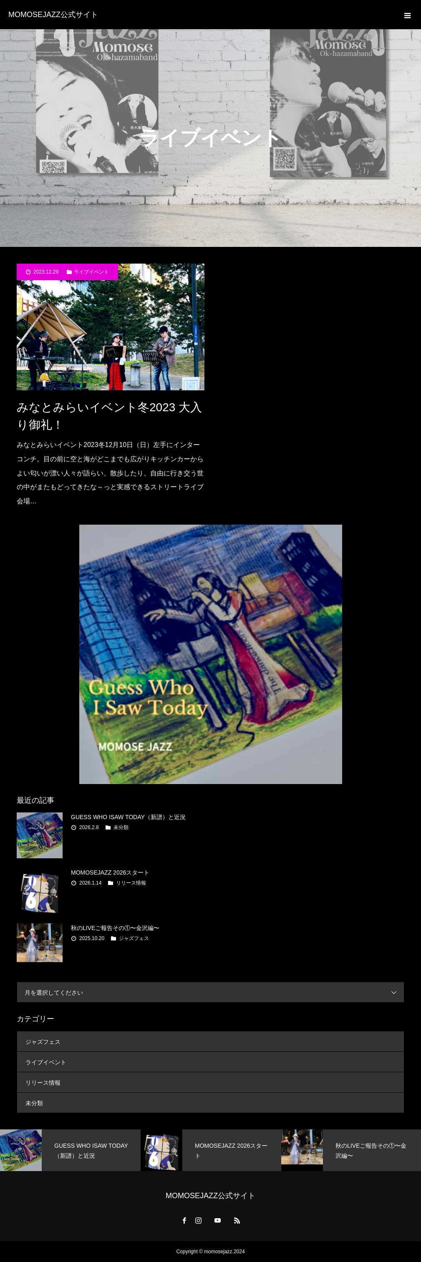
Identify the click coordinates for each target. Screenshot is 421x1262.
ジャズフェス (134, 938)
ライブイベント (91, 271)
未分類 (121, 827)
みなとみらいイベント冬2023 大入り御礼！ (109, 416)
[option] (70, 1150)
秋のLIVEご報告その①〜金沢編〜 (115, 928)
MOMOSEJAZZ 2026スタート (110, 872)
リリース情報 (131, 883)
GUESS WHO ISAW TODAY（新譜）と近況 (128, 817)
